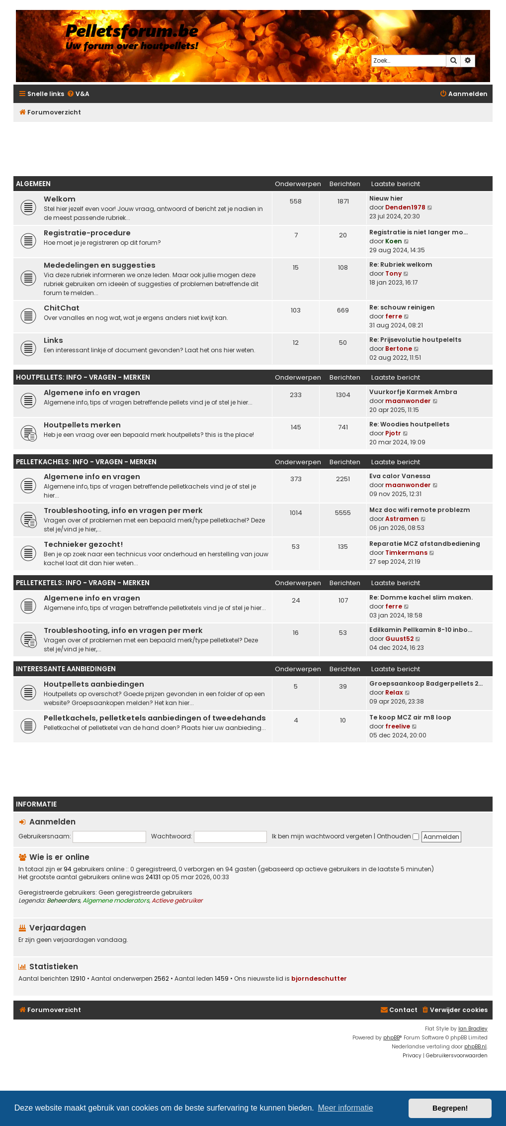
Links (53, 340)
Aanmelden (52, 822)
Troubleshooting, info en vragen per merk (123, 510)
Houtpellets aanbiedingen (94, 684)
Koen (393, 241)
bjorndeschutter (319, 978)
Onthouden (398, 836)
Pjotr (393, 433)
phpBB (391, 1037)
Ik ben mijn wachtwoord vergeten (322, 836)
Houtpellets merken (82, 425)
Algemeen (33, 184)
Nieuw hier (386, 198)
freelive (397, 726)
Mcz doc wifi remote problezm (419, 510)
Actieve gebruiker (177, 901)
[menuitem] (78, 94)
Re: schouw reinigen (402, 307)
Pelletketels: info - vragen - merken (83, 583)
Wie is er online (59, 857)
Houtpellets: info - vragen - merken (83, 377)
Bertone (398, 348)
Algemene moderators (116, 901)
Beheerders (63, 901)
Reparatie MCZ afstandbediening (424, 543)
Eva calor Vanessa (399, 476)
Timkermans (406, 552)
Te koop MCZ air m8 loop (410, 717)
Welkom (60, 199)
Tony (393, 273)
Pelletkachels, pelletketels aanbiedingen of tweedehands (155, 718)
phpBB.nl (475, 1046)
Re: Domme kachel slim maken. (421, 597)
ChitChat (62, 308)
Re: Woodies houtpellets (409, 424)
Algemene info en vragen (92, 393)
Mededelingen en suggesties (100, 265)
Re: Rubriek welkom (400, 264)
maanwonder (408, 401)
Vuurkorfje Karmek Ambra (413, 392)
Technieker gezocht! (83, 544)
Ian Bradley (473, 1028)
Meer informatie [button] (345, 1108)
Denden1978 (405, 207)
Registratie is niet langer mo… (418, 232)
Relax (394, 692)
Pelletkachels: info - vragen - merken (86, 462)
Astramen (402, 518)
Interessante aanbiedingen (66, 669)
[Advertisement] (253, 146)
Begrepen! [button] (450, 1108)
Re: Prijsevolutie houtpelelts (415, 339)
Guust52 (399, 638)
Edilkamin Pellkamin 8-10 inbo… (420, 629)
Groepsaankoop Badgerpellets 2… (426, 683)
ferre (393, 316)
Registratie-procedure (87, 233)
